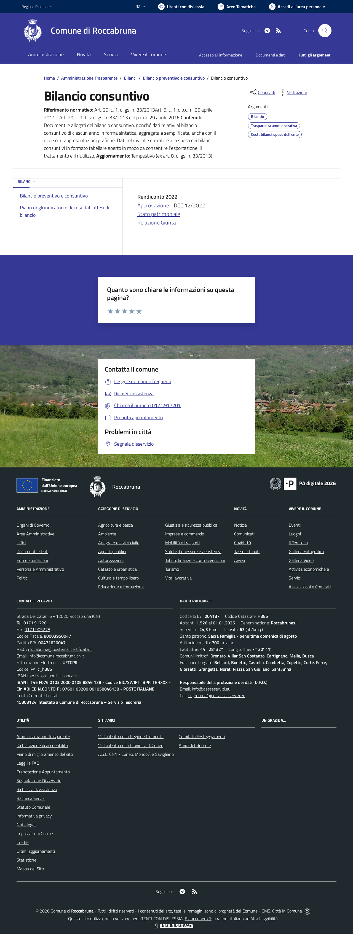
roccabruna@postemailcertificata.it (60, 649)
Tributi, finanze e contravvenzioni (195, 560)
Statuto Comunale (33, 807)
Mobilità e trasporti (182, 542)
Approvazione (153, 205)
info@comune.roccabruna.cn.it (56, 656)
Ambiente (107, 533)
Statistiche (26, 860)
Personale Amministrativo (40, 569)
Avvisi (239, 560)
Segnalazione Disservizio (39, 780)
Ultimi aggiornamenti (36, 851)
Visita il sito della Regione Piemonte (131, 736)
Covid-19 (242, 542)
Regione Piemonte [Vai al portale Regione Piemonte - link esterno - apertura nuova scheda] (36, 6)
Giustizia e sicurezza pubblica (191, 525)
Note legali (26, 824)
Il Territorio (298, 542)
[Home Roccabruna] (79, 30)
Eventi (295, 525)
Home (49, 78)
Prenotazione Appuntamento (43, 771)
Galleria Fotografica (306, 551)
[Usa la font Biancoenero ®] (181, 6)
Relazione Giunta (156, 222)
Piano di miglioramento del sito (45, 754)
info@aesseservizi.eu (211, 689)
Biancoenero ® (198, 918)
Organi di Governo (33, 525)
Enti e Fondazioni (32, 560)
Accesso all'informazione (220, 55)
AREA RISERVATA (173, 925)
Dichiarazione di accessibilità (42, 745)
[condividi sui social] (262, 92)
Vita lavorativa (178, 578)
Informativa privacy (34, 816)
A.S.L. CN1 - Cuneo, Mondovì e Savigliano (136, 754)
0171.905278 (37, 629)
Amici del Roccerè (195, 745)
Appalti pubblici (112, 551)
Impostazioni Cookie (35, 833)
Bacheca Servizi (31, 798)
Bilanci (130, 78)
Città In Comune (287, 911)
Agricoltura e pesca (115, 525)
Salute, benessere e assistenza (193, 551)
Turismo (172, 569)
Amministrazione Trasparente (89, 78)
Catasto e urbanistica (117, 569)
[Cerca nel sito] (324, 30)
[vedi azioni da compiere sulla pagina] (292, 92)
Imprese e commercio (184, 533)
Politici (22, 578)
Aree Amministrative (35, 533)
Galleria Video (301, 560)
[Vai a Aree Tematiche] (236, 6)
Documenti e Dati (32, 551)
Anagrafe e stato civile (118, 542)
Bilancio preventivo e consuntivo (174, 78)
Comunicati (244, 533)
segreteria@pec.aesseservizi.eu (216, 695)
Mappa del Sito (30, 868)
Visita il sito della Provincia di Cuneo (130, 745)
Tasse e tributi (247, 551)
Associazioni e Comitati (310, 586)
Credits (23, 842)
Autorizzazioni (111, 560)
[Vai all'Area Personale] (296, 6)
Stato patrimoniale (158, 214)
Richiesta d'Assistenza (37, 789)
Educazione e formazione (121, 586)
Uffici (21, 542)
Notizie (240, 525)
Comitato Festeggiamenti (202, 736)
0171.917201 (36, 622)
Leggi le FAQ (28, 763)
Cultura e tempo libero (118, 578)
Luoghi (295, 533)
